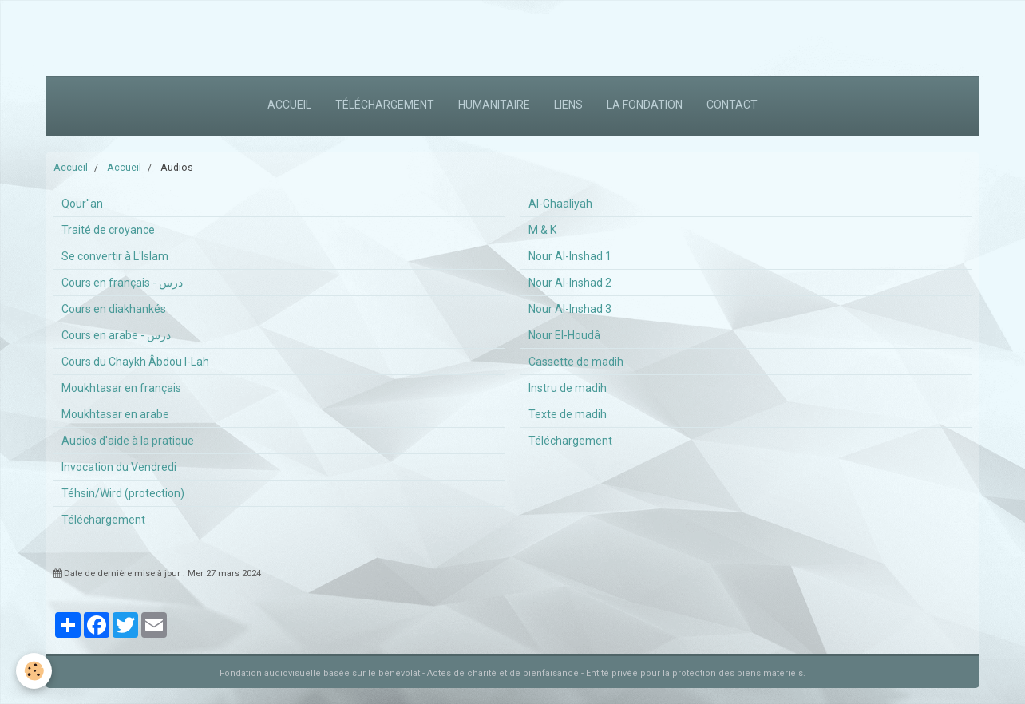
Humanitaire (494, 104)
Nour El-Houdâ (564, 335)
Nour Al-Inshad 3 (569, 309)
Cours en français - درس (122, 282)
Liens (568, 104)
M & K (542, 229)
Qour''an (82, 203)
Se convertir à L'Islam (114, 256)
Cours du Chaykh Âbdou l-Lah (135, 361)
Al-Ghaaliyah (560, 203)
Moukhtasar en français (121, 388)
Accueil (289, 104)
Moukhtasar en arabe (115, 414)
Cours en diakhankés (113, 309)
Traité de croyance (108, 229)
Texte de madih (567, 414)
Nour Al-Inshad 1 (569, 256)
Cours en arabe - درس (116, 335)
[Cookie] (34, 671)
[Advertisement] (290, 36)
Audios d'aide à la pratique (127, 440)
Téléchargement (384, 104)
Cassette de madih (575, 361)
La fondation (645, 104)
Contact (732, 104)
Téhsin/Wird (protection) (122, 493)
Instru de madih (567, 388)
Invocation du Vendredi (118, 467)
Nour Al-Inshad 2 (569, 282)
